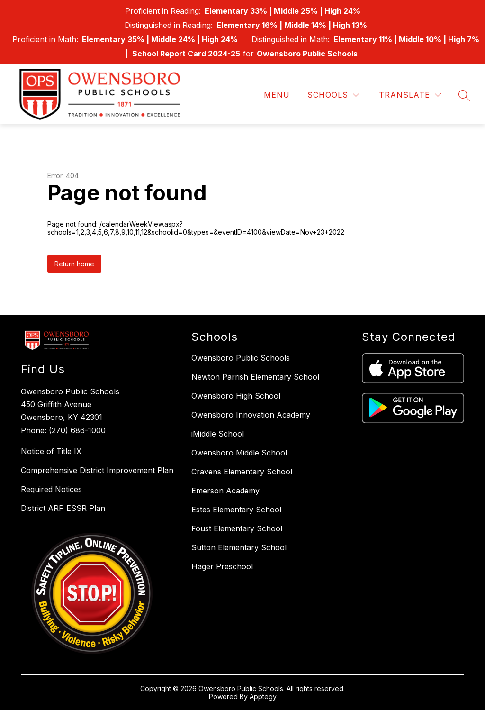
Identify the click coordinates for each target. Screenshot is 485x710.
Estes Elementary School (236, 509)
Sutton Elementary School (239, 547)
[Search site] (464, 95)
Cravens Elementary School (241, 471)
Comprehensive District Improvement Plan (97, 470)
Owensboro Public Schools (240, 358)
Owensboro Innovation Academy (250, 414)
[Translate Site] (410, 95)
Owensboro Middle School (239, 452)
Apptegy (263, 696)
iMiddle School (217, 433)
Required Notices (51, 489)
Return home (74, 264)
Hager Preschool (222, 566)
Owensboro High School (235, 396)
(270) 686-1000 (77, 430)
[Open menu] (270, 95)
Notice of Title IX (51, 451)
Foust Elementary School (236, 528)
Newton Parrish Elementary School (255, 377)
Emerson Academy (225, 490)
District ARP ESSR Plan (63, 508)
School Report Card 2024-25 (186, 53)
